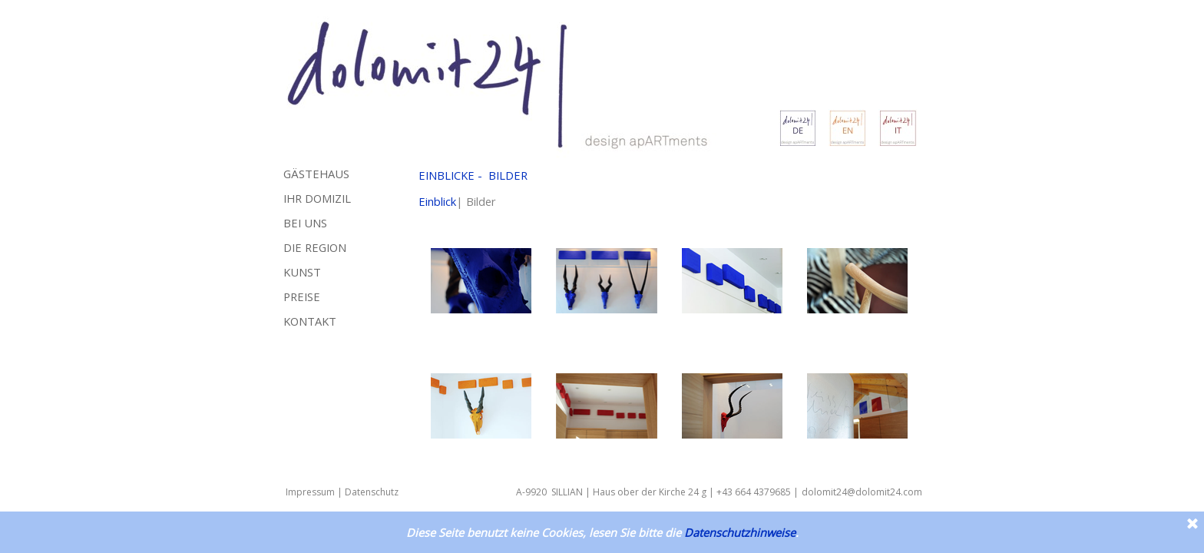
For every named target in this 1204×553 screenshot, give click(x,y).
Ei (423, 201)
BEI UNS (305, 222)
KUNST (302, 272)
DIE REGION (314, 247)
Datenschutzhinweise (740, 532)
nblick (442, 201)
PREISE (301, 296)
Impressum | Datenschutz (342, 491)
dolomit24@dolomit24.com (862, 491)
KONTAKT (309, 321)
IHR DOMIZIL (317, 198)
